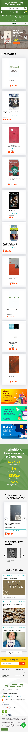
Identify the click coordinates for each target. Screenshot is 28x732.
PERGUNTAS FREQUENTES (4, 672)
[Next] (25, 37)
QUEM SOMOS (5, 669)
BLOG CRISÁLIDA (19, 675)
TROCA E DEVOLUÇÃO (20, 672)
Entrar (3, 12)
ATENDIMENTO (19, 669)
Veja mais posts (14, 653)
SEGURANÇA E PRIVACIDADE (5, 676)
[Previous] (2, 37)
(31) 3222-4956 (12, 20)
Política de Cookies (17, 725)
